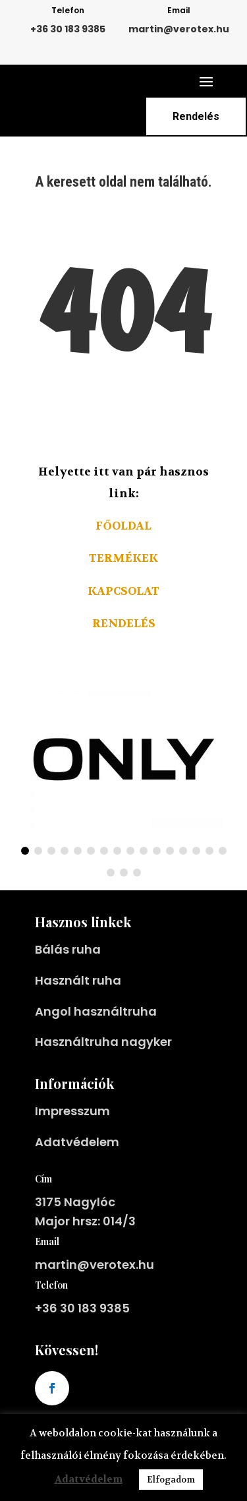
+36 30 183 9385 (67, 29)
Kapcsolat (123, 591)
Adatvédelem (77, 1268)
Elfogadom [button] (171, 1479)
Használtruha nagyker (103, 1167)
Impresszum (72, 1237)
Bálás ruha (68, 1075)
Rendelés (196, 116)
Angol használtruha (96, 1137)
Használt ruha (78, 1106)
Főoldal (123, 525)
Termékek (123, 558)
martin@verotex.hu (178, 29)
